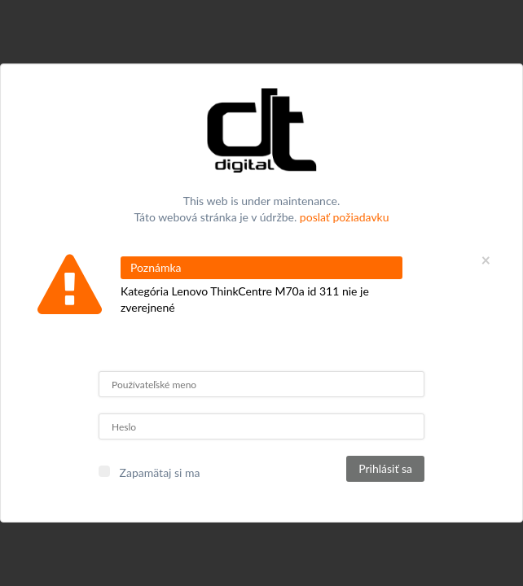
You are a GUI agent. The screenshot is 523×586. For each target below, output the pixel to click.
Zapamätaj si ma (160, 472)
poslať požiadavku (344, 217)
